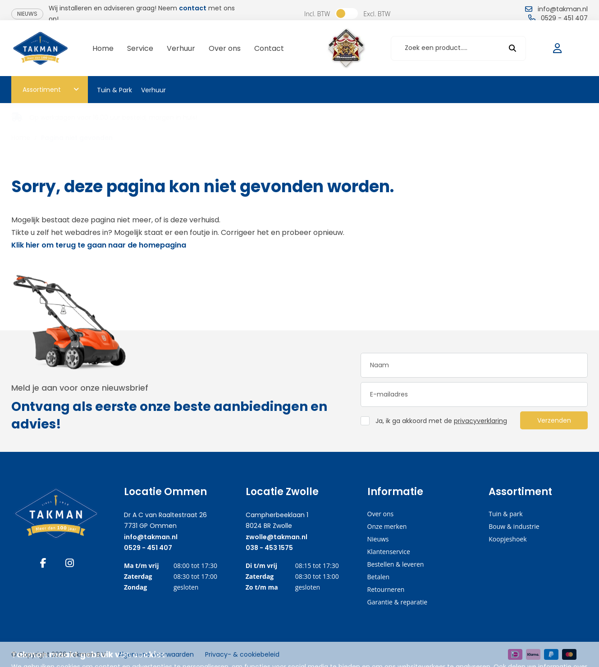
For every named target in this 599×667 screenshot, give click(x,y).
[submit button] (512, 48)
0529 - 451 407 (148, 547)
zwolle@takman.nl (276, 536)
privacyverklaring (480, 420)
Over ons (380, 513)
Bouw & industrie (514, 526)
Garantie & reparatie (397, 602)
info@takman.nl (151, 536)
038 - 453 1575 (269, 547)
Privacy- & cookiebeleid (242, 654)
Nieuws (27, 14)
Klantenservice (388, 551)
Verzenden (554, 420)
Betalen (378, 576)
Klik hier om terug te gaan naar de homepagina (98, 245)
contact (192, 8)
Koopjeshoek (507, 539)
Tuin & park (505, 513)
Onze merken (387, 526)
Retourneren (386, 589)
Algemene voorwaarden (156, 654)
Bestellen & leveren (395, 564)
